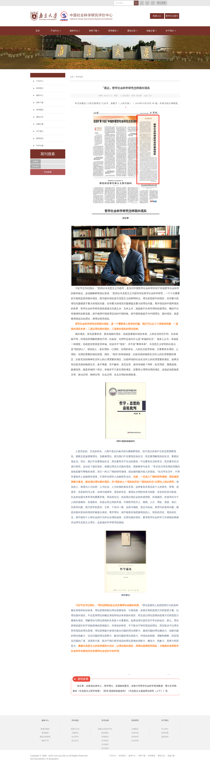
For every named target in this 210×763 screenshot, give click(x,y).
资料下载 (93, 31)
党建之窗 (150, 31)
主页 (71, 77)
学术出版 (39, 146)
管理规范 (112, 31)
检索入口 (157, 16)
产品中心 (55, 31)
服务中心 (74, 31)
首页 (38, 31)
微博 (147, 3)
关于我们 (170, 31)
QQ (141, 3)
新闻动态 (39, 138)
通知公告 (131, 31)
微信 (152, 3)
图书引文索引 (172, 16)
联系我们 (39, 88)
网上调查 (161, 3)
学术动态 (79, 77)
